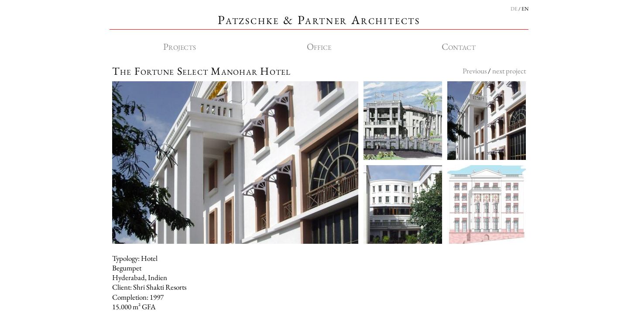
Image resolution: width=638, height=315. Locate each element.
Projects (179, 46)
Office (319, 46)
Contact (459, 46)
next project (509, 71)
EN (524, 8)
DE (514, 8)
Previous (475, 71)
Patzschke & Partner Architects (319, 20)
